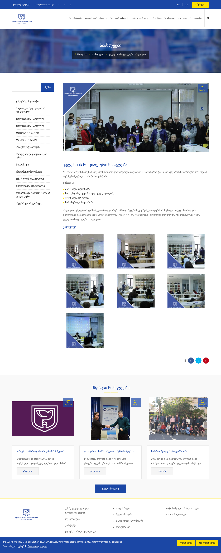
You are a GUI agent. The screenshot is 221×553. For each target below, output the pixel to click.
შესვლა (200, 4)
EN (178, 4)
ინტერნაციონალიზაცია (162, 18)
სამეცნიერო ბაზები (26, 140)
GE (186, 4)
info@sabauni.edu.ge (44, 4)
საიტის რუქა (122, 508)
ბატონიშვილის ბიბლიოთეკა (182, 508)
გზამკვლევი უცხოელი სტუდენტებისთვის (77, 510)
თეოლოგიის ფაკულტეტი (30, 186)
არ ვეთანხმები (207, 543)
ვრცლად (27, 471)
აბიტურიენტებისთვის (95, 18)
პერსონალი (22, 164)
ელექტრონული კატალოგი (80, 531)
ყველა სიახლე (110, 488)
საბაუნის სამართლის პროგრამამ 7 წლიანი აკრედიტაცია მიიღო (53, 451)
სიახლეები (98, 54)
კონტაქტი (70, 525)
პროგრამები (123, 527)
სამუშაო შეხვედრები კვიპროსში (169, 451)
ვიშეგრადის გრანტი (27, 101)
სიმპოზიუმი (195, 18)
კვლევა (182, 18)
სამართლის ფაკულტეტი (30, 179)
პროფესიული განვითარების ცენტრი (32, 156)
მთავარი (81, 54)
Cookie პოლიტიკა (176, 514)
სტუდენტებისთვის (119, 18)
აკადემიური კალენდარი (129, 521)
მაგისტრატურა (124, 514)
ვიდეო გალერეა (21, 4)
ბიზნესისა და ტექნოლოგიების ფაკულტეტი (33, 195)
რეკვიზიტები (72, 519)
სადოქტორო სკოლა (27, 133)
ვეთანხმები (186, 543)
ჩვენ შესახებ (75, 18)
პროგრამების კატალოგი (30, 119)
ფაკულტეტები (139, 18)
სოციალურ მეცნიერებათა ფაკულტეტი (30, 110)
